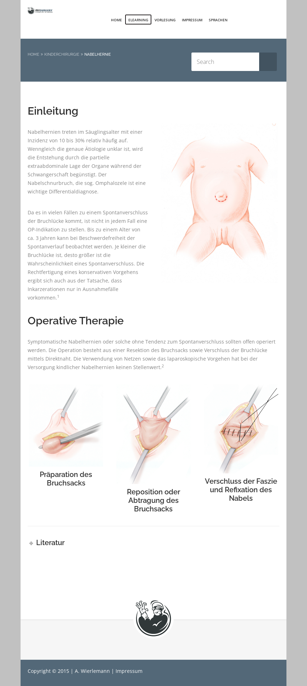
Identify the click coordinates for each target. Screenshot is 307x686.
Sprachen (218, 19)
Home (116, 19)
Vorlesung (165, 19)
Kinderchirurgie (61, 54)
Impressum (192, 19)
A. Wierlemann (92, 671)
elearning (138, 19)
